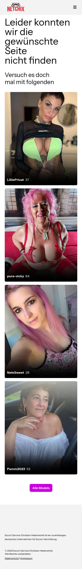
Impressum (26, 558)
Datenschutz (12, 558)
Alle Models (41, 488)
